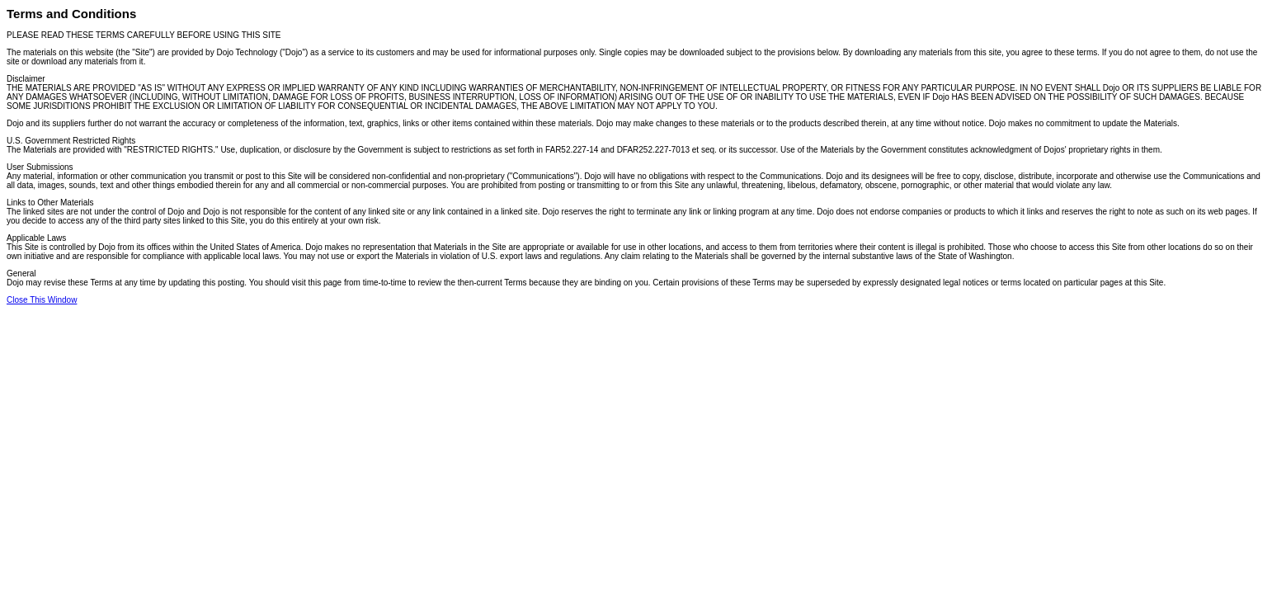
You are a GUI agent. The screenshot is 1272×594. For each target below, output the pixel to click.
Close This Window (42, 299)
